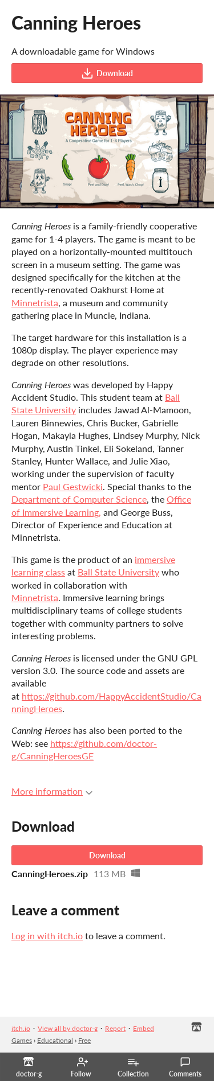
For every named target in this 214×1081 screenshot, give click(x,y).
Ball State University (118, 571)
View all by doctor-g (68, 1028)
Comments (185, 1067)
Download (107, 73)
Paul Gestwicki (73, 486)
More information (51, 791)
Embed (143, 1028)
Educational (55, 1040)
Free (84, 1040)
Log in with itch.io (47, 935)
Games (21, 1040)
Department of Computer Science (79, 499)
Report (115, 1028)
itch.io (20, 1028)
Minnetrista (34, 302)
